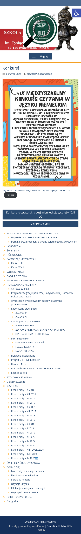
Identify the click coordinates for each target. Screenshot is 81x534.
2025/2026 (21, 316)
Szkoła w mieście (20, 479)
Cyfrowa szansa (20, 288)
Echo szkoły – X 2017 (23, 407)
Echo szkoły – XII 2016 (23, 394)
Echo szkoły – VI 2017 (23, 402)
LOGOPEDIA (14, 246)
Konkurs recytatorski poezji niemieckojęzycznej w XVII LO (40, 214)
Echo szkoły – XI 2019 (23, 432)
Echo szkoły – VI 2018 (23, 419)
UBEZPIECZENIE (16, 381)
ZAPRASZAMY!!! (40, 224)
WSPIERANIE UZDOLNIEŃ (29, 342)
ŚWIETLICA (13, 250)
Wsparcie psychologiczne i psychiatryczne (34, 237)
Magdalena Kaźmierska (39, 73)
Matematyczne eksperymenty (27, 471)
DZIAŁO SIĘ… (14, 467)
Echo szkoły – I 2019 (22, 428)
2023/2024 (21, 312)
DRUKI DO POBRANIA (19, 497)
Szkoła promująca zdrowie (25, 321)
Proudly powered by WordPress (26, 526)
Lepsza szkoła (19, 372)
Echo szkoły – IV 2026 (24, 458)
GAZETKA (12, 386)
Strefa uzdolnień (20, 338)
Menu (40, 56)
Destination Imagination (24, 475)
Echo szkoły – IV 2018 (23, 415)
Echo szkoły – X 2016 (23, 389)
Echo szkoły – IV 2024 (23, 441)
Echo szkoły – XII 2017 (23, 411)
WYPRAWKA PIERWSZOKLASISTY (25, 280)
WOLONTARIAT (15, 271)
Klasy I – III (17, 263)
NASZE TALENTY (24, 346)
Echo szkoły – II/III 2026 (24, 454)
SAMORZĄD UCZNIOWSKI (21, 259)
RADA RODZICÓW (17, 276)
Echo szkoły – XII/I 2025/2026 (27, 449)
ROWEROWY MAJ (25, 325)
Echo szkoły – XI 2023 (23, 436)
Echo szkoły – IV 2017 (23, 398)
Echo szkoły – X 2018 (23, 424)
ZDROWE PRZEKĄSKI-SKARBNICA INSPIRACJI (40, 329)
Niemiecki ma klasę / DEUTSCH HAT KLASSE (35, 368)
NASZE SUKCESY (24, 351)
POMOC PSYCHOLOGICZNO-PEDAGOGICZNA (32, 233)
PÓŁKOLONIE (14, 254)
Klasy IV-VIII (17, 267)
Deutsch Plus (18, 364)
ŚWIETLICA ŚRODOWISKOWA (23, 462)
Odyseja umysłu (20, 483)
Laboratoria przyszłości (24, 308)
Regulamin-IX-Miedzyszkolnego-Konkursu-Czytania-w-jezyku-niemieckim (36, 190)
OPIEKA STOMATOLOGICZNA (32, 334)
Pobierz (10, 194)
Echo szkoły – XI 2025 (23, 445)
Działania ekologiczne (23, 355)
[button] (76, 13)
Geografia (12, 501)
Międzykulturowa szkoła (24, 492)
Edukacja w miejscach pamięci (28, 488)
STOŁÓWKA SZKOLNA (19, 377)
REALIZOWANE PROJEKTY (21, 284)
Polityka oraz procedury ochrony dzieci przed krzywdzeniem (44, 241)
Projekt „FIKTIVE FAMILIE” (25, 360)
